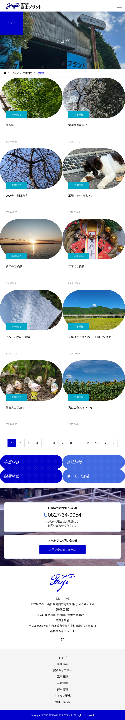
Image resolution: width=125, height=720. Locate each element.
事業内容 (62, 663)
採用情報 (62, 689)
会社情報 (62, 682)
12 (105, 443)
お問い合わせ (62, 701)
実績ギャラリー (62, 670)
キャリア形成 (62, 695)
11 (96, 443)
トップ (62, 657)
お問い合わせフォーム (62, 549)
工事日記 (16, 114)
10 (88, 443)
